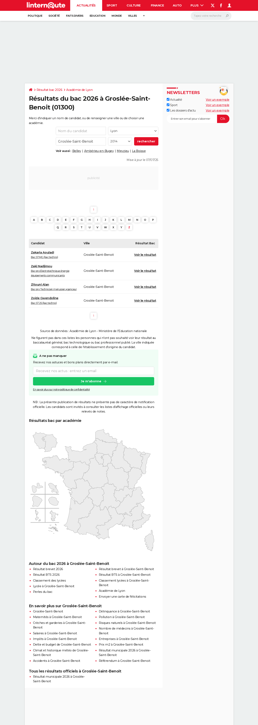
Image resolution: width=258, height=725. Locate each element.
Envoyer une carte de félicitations (122, 596)
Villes (132, 15)
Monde (117, 15)
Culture (134, 5)
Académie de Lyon (79, 90)
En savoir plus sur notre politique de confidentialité (61, 389)
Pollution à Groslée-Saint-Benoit (122, 617)
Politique (35, 15)
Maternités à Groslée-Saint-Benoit (57, 617)
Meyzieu (123, 151)
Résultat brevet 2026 (48, 569)
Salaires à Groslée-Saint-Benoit (55, 633)
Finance (157, 5)
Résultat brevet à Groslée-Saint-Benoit (126, 569)
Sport (112, 5)
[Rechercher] (211, 16)
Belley (76, 151)
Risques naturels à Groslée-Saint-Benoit (127, 623)
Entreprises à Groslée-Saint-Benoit (124, 639)
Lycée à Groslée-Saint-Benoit (53, 586)
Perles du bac (42, 592)
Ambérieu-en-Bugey (99, 151)
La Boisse (139, 151)
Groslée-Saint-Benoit (48, 611)
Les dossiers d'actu (181, 110)
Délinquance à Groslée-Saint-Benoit (124, 611)
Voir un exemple (217, 100)
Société (54, 15)
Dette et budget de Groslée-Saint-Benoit (62, 644)
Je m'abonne (91, 381)
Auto (177, 5)
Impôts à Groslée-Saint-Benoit (55, 639)
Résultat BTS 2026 (46, 575)
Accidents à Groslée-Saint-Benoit (56, 661)
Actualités (86, 5)
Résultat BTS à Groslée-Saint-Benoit (125, 575)
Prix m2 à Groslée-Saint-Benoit (121, 644)
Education (97, 15)
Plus (197, 5)
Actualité (174, 100)
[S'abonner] (198, 119)
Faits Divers (74, 15)
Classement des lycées (49, 580)
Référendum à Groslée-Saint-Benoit (124, 661)
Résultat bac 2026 (49, 90)
